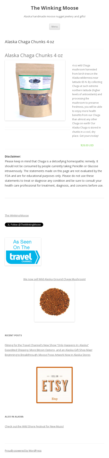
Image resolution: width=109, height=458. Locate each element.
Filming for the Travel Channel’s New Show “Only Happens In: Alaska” (47, 345)
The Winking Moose (54, 8)
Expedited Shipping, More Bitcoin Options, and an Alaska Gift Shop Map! (48, 350)
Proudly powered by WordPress (23, 450)
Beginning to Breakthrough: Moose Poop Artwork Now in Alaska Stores (47, 355)
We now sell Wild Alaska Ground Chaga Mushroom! (54, 279)
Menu (54, 26)
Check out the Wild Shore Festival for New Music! (34, 426)
